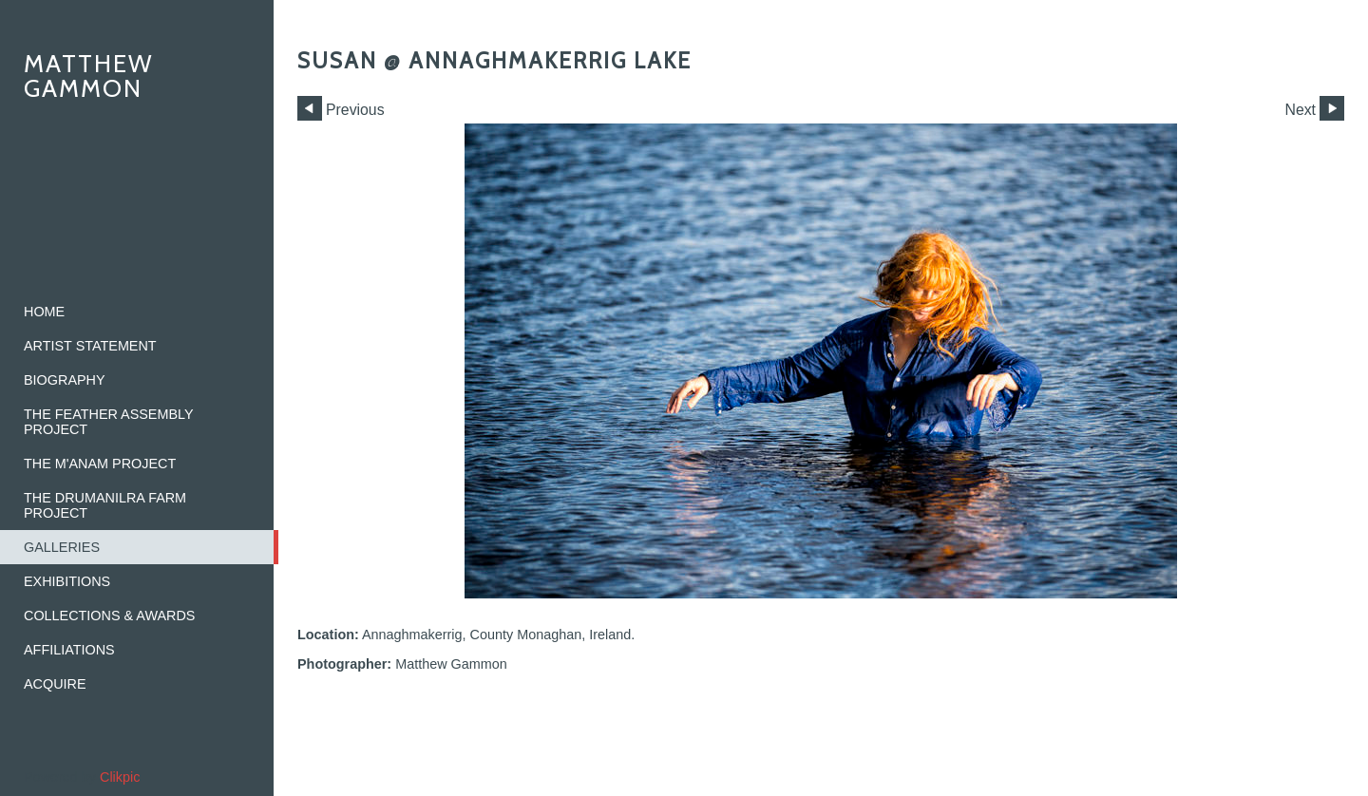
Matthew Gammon (89, 75)
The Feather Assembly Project (109, 422)
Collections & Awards (109, 615)
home (44, 311)
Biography (64, 380)
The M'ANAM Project (100, 463)
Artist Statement (90, 345)
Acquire (55, 684)
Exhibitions (67, 581)
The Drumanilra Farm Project (105, 505)
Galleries (62, 547)
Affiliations (69, 649)
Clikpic (120, 777)
